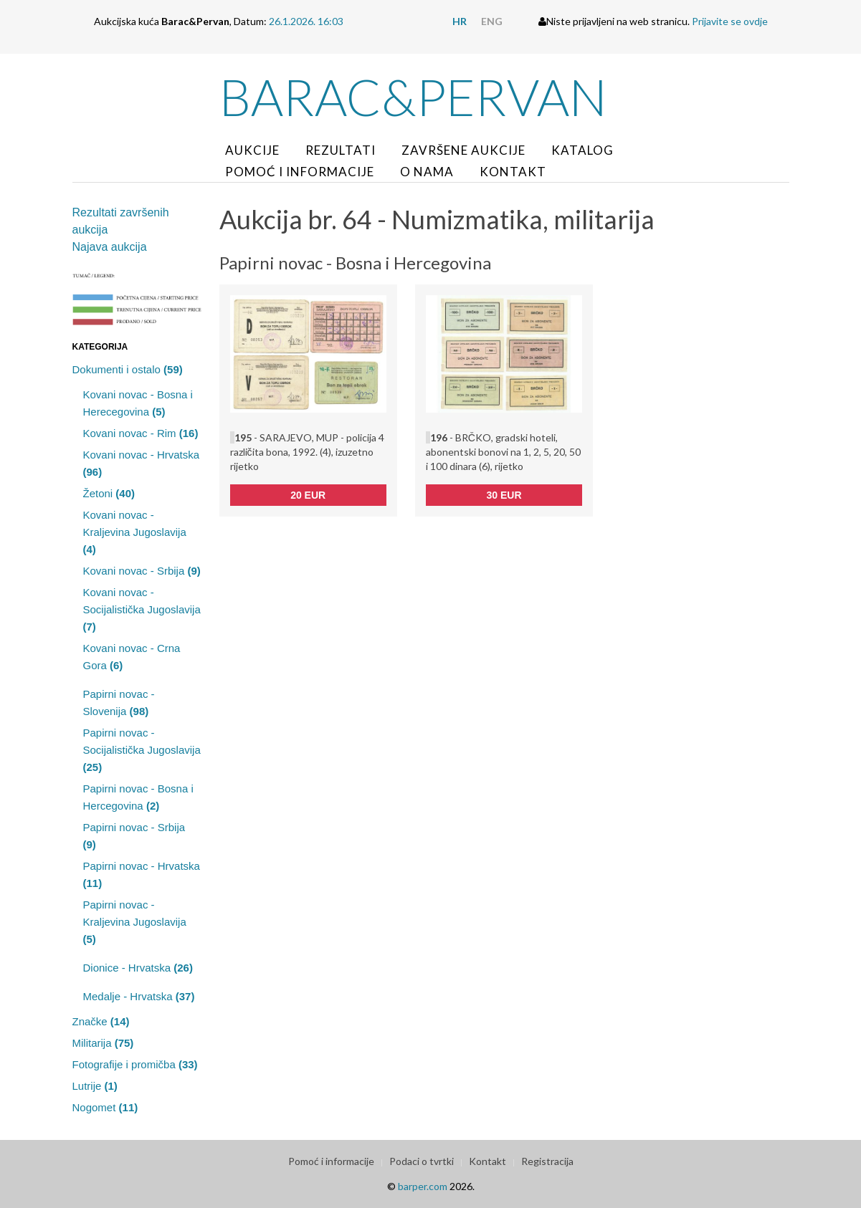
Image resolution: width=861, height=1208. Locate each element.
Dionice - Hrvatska (138, 968)
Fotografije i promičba (135, 1064)
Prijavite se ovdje (730, 21)
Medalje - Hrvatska (139, 996)
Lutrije (95, 1086)
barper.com (422, 1186)
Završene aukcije (463, 150)
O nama (427, 171)
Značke (101, 1021)
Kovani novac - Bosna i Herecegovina (138, 403)
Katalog (582, 150)
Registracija (547, 1161)
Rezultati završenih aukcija (120, 221)
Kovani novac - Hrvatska (141, 463)
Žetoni (109, 493)
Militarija (103, 1043)
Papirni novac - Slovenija (119, 702)
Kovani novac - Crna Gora (132, 656)
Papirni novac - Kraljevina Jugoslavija (134, 921)
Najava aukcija (109, 247)
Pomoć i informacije (299, 171)
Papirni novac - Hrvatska (141, 874)
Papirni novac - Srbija (134, 835)
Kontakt (513, 171)
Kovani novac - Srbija (142, 571)
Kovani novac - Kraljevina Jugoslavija (134, 532)
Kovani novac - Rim (141, 433)
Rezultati (340, 150)
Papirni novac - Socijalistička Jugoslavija (142, 750)
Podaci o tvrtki (421, 1161)
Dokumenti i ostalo (127, 369)
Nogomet (105, 1107)
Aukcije (252, 150)
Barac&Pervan (413, 97)
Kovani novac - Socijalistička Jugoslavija (142, 609)
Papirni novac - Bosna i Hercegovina (138, 797)
